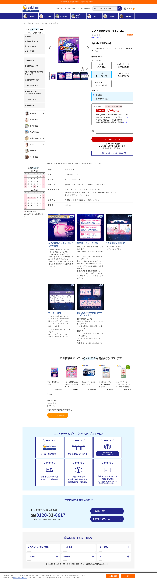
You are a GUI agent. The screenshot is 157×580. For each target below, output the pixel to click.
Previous (25, 2)
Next (131, 2)
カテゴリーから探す (41, 23)
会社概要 (30, 571)
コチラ (125, 117)
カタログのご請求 (33, 92)
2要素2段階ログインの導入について (34, 73)
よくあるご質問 (30, 99)
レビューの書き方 (31, 85)
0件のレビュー (96, 38)
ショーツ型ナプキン (55, 23)
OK (128, 577)
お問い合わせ (30, 105)
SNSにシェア (87, 69)
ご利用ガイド (30, 60)
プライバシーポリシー (20, 578)
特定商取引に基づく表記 (53, 571)
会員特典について (31, 66)
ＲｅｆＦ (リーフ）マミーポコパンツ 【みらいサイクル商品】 (123, 384)
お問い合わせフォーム (101, 519)
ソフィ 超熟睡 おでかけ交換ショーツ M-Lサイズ (72, 384)
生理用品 (30, 23)
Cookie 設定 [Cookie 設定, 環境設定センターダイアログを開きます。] (112, 577)
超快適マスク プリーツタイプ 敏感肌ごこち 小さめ (106, 384)
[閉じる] (153, 576)
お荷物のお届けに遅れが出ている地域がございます (78, 2)
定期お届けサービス (32, 80)
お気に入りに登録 (82, 69)
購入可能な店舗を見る (112, 153)
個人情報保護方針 (80, 571)
